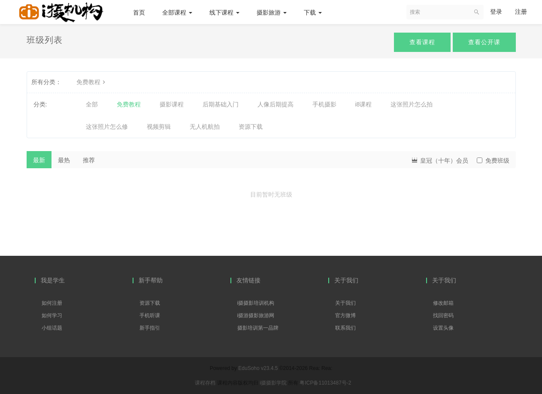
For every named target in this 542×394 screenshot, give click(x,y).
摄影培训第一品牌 (258, 328)
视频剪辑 (159, 126)
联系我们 (345, 328)
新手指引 (149, 328)
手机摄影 (324, 104)
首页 (139, 12)
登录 (496, 11)
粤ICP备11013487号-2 (325, 383)
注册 (521, 11)
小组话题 (52, 328)
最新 (39, 160)
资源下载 (251, 126)
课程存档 (205, 383)
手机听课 (149, 315)
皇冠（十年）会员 (439, 160)
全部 (92, 104)
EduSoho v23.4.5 (258, 368)
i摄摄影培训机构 (256, 303)
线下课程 (224, 12)
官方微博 (345, 315)
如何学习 (52, 315)
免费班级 (493, 160)
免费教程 (91, 82)
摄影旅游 (272, 12)
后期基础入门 (221, 104)
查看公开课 (484, 42)
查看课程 (422, 42)
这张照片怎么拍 (412, 104)
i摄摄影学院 (274, 383)
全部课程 (177, 12)
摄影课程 (172, 104)
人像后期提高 (275, 104)
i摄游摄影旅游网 (256, 315)
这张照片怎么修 (107, 126)
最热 (64, 160)
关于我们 (345, 303)
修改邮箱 (443, 303)
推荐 (89, 160)
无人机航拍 (205, 126)
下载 (313, 12)
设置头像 (443, 328)
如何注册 (52, 303)
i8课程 (363, 104)
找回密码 (443, 315)
